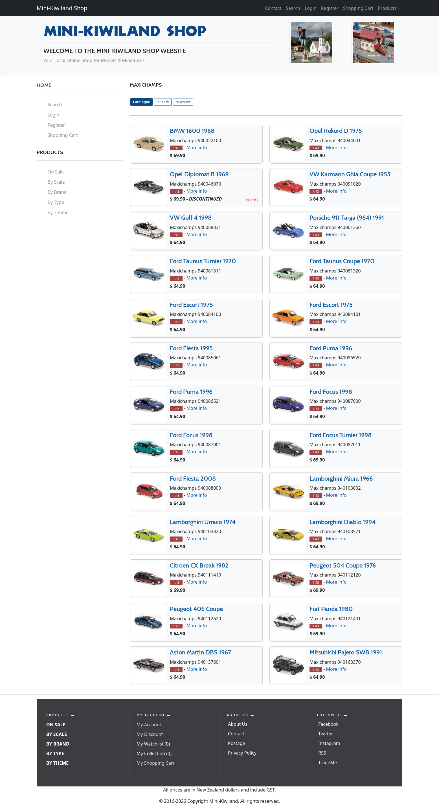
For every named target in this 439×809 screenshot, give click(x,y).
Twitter (325, 734)
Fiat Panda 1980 (331, 609)
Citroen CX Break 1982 (199, 565)
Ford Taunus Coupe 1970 (342, 261)
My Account (149, 725)
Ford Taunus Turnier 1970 (203, 261)
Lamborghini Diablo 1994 (343, 522)
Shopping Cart (358, 8)
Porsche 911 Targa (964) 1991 (347, 217)
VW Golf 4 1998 (191, 217)
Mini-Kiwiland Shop (62, 8)
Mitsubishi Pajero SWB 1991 (346, 652)
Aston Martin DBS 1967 (200, 652)
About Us (237, 724)
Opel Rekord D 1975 (336, 131)
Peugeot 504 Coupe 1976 (343, 565)
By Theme (58, 212)
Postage (236, 743)
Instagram (329, 743)
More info (196, 147)
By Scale (56, 182)
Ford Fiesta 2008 (193, 478)
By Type (55, 202)
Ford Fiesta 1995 (191, 348)
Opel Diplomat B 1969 (199, 174)
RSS (322, 753)
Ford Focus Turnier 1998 (341, 435)
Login (311, 8)
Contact (273, 8)
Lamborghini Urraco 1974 (203, 522)
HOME (44, 85)
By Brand (57, 192)
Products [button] (387, 8)
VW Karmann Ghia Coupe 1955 (350, 174)
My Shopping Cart (155, 763)
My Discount (150, 734)
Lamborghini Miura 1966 (341, 478)
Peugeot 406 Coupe (196, 609)
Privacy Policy (242, 753)
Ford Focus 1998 (331, 391)
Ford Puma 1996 (331, 348)
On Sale (55, 172)
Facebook (328, 724)
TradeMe (327, 762)
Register (330, 8)
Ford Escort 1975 (191, 305)
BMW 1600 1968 (192, 131)
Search (293, 8)
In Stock (162, 102)
